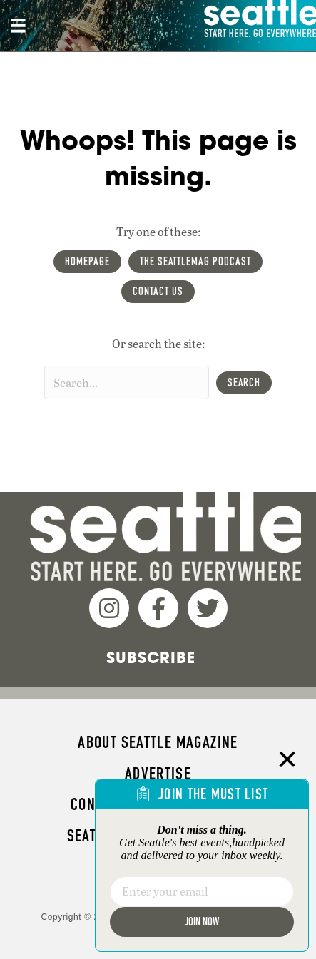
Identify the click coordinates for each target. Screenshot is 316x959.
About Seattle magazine (158, 742)
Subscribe (150, 657)
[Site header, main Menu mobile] (18, 25)
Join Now (202, 921)
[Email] (202, 892)
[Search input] (126, 382)
